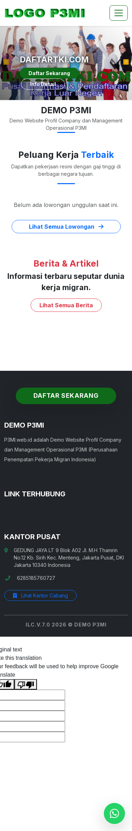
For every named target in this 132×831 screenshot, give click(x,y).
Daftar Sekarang (49, 73)
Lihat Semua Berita (66, 305)
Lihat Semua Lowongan (66, 226)
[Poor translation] (25, 684)
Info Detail (43, 84)
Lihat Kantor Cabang (40, 595)
